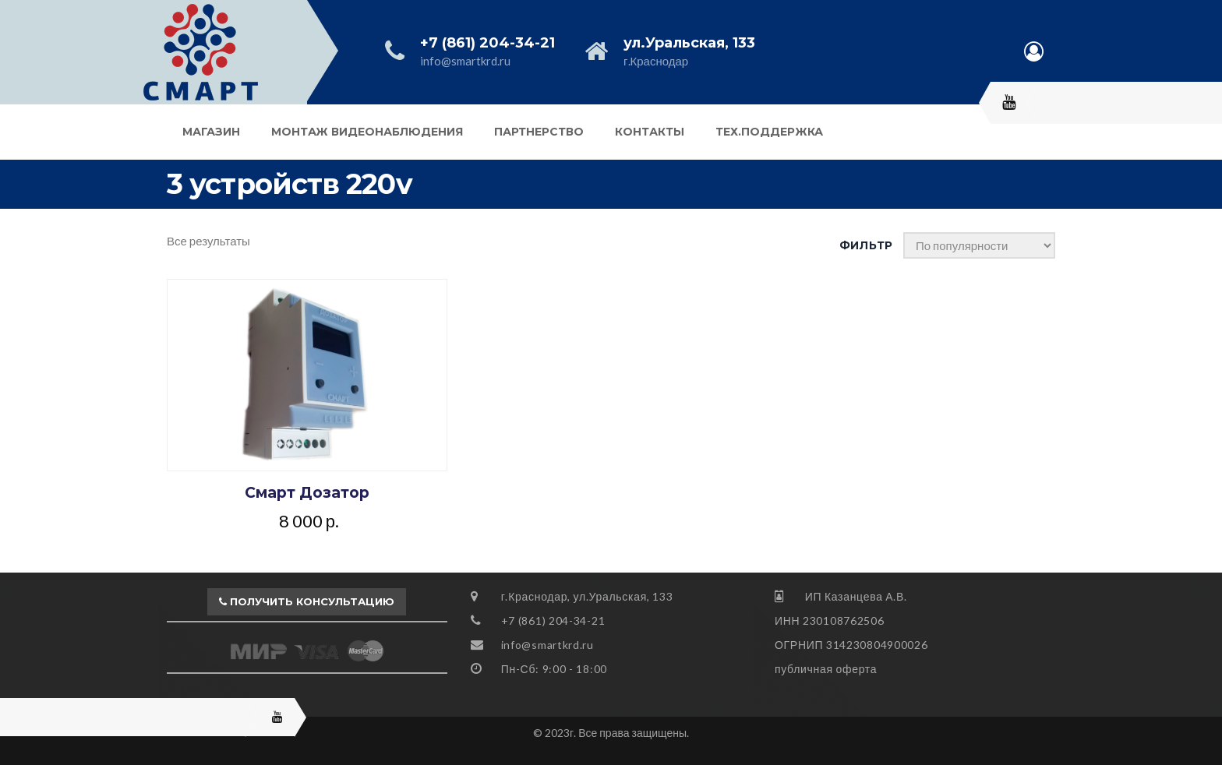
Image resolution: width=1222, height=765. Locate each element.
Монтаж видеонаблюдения (367, 132)
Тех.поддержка (769, 132)
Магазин (211, 132)
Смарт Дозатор (307, 493)
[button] (306, 602)
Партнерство (539, 132)
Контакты (649, 132)
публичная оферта (826, 668)
